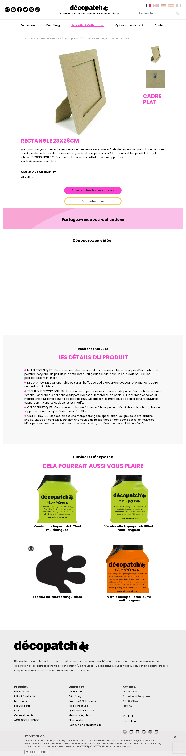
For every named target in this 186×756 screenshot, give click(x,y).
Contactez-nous (93, 201)
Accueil (28, 38)
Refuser (43, 751)
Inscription (129, 721)
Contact (160, 25)
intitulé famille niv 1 (25, 696)
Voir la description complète (38, 161)
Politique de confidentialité (85, 725)
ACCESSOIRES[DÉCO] (27, 720)
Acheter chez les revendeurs (93, 190)
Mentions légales (79, 715)
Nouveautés (21, 691)
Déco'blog (53, 25)
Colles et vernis (23, 715)
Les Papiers (21, 701)
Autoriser (30, 751)
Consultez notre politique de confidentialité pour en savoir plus (98, 746)
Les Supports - (72, 38)
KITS (16, 710)
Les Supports (22, 706)
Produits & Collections (87, 25)
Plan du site (76, 720)
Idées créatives (78, 706)
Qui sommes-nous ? (129, 25)
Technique (27, 25)
